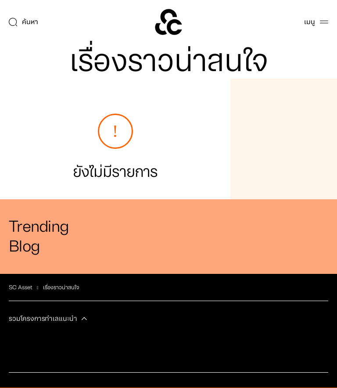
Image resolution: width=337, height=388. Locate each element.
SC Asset (20, 287)
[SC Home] (168, 22)
